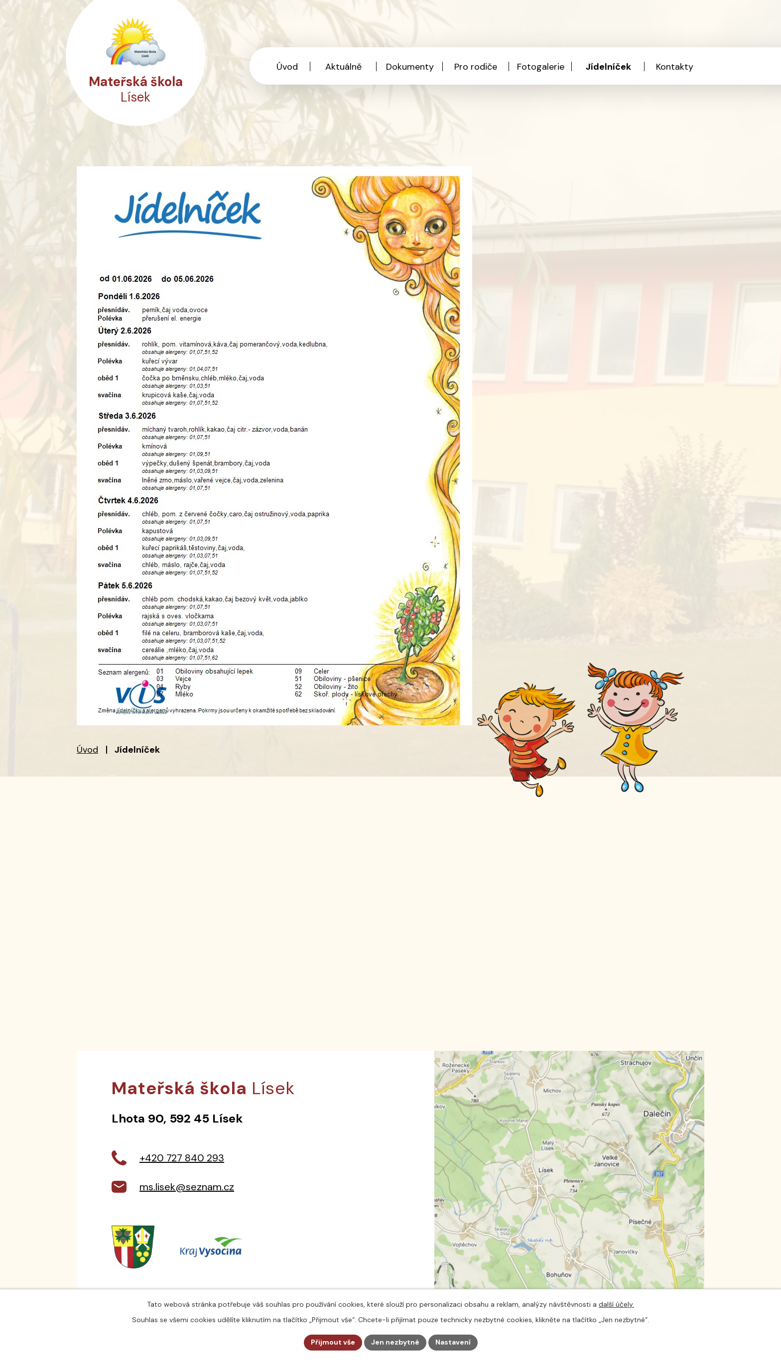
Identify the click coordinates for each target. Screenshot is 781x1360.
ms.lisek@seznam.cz (186, 1186)
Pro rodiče (475, 67)
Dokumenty (410, 67)
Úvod (87, 750)
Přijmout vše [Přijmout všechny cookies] (333, 1342)
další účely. (616, 1304)
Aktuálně (343, 67)
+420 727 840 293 (181, 1157)
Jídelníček (608, 67)
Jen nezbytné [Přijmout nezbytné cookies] (395, 1342)
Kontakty (674, 67)
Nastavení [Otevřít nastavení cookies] (453, 1342)
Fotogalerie (540, 67)
